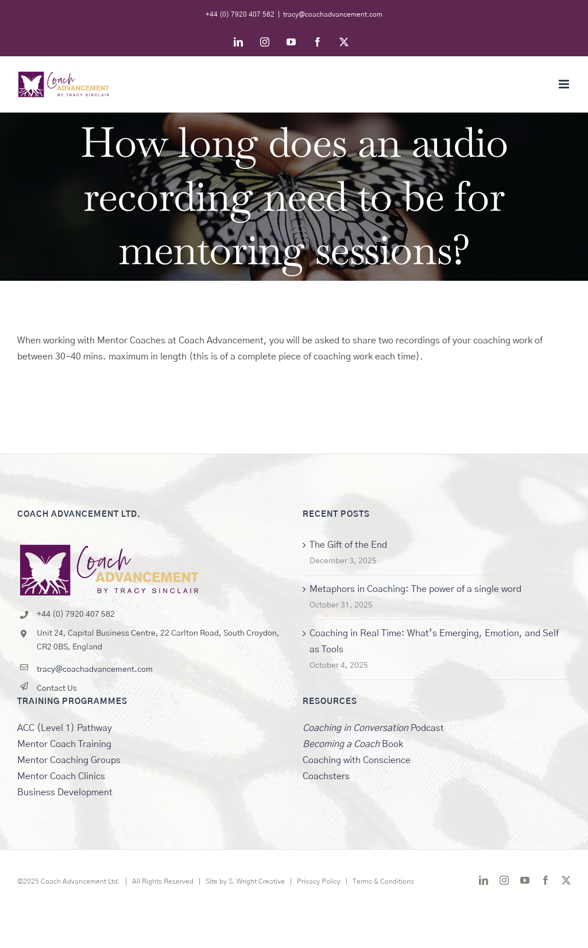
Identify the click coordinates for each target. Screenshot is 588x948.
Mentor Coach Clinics (61, 776)
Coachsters (326, 776)
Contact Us (57, 688)
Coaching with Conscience (357, 760)
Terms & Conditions (383, 881)
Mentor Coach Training (64, 744)
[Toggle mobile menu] (565, 84)
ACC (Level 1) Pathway (64, 728)
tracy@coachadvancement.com (332, 14)
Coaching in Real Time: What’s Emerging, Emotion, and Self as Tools (434, 641)
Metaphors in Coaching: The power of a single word (415, 589)
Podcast (373, 728)
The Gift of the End (348, 545)
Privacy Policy (319, 881)
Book (353, 744)
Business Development (65, 792)
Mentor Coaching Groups (69, 760)
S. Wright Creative (257, 881)
